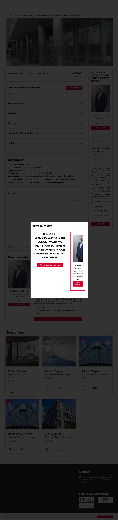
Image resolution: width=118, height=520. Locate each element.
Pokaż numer (77, 284)
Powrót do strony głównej (50, 265)
